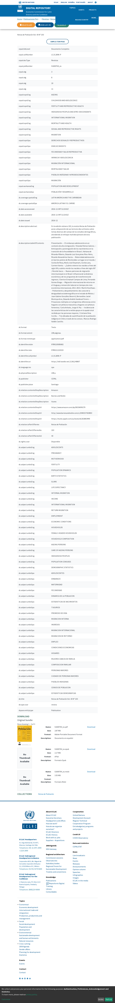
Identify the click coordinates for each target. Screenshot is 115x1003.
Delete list (26, 25)
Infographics (78, 875)
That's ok (109, 999)
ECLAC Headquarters (28, 839)
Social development (27, 924)
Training (49, 886)
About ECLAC (51, 815)
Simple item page (57, 41)
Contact (22, 972)
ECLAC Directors (52, 832)
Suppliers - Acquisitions (55, 840)
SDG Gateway (51, 849)
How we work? (51, 823)
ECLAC (56, 2)
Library (49, 889)
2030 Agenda (24, 946)
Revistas (45, 19)
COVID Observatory (80, 838)
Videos (75, 883)
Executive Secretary (53, 818)
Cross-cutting (24, 944)
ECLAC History (51, 835)
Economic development (28, 907)
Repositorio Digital (56, 883)
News (75, 858)
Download (91, 727)
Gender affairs (24, 949)
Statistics (23, 955)
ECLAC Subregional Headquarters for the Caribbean (28, 876)
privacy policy (31, 994)
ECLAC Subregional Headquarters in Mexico (29, 857)
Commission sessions (54, 858)
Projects (92, 10)
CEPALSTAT (77, 846)
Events (81, 10)
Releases (76, 864)
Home (19, 19)
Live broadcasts (79, 855)
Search (61, 25)
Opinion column (79, 869)
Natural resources (26, 941)
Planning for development (29, 952)
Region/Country (81, 20)
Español (71, 2)
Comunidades (51, 892)
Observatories (51, 860)
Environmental (25, 932)
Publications (51, 880)
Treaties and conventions (56, 872)
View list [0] (45, 25)
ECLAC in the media (80, 880)
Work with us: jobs (53, 837)
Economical (24, 904)
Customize (6, 999)
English (64, 2)
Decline (100, 999)
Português (80, 2)
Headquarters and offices (56, 821)
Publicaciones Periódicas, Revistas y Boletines (32, 19)
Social (21, 921)
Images (76, 878)
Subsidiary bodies (53, 863)
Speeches (76, 872)
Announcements (79, 866)
